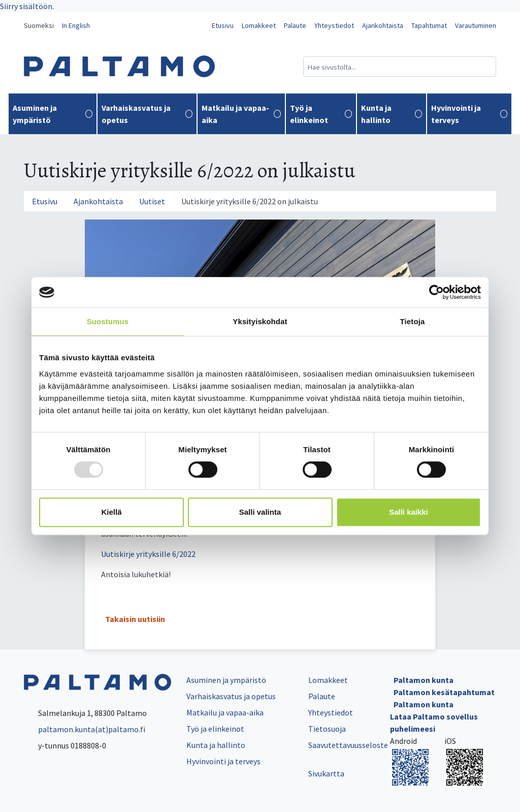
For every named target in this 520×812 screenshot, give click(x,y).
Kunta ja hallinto (391, 114)
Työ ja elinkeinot (320, 114)
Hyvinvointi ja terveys (469, 114)
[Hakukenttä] (399, 66)
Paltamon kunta (423, 680)
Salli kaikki (408, 512)
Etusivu (223, 25)
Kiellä (111, 512)
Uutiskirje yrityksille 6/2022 (148, 554)
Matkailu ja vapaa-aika (241, 114)
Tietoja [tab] (412, 321)
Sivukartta (326, 773)
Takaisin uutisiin (135, 619)
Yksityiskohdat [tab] (260, 321)
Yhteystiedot (334, 25)
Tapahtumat (429, 25)
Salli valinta (260, 512)
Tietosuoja (327, 729)
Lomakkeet (259, 25)
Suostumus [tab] (108, 321)
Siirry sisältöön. (27, 6)
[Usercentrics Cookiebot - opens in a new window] (436, 292)
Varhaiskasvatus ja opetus (147, 114)
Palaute (295, 25)
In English (76, 25)
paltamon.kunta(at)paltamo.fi (84, 729)
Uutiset (152, 201)
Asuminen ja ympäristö (52, 114)
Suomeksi (39, 25)
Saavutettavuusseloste (348, 745)
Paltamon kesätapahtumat (444, 692)
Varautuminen (475, 25)
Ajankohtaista (382, 25)
